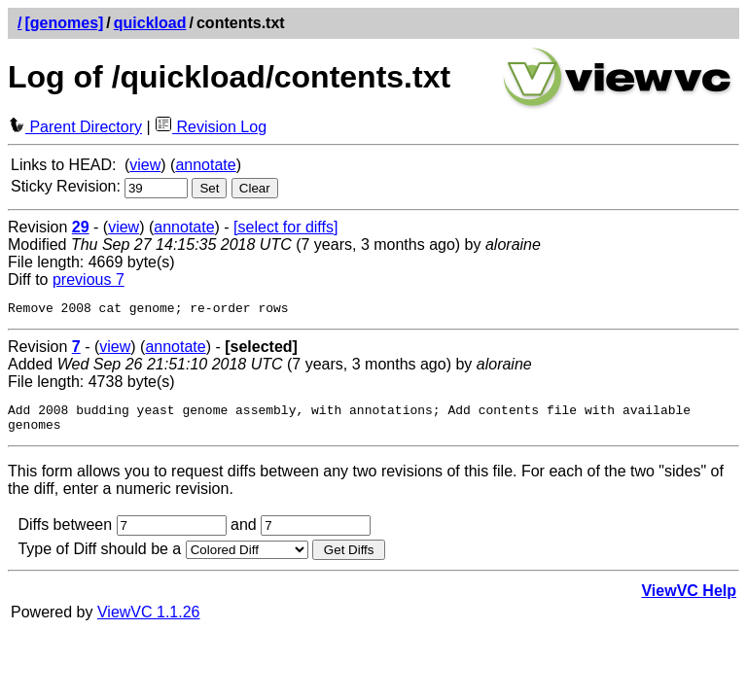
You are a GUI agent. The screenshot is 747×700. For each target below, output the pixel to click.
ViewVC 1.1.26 (148, 620)
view (144, 165)
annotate (205, 165)
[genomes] (63, 23)
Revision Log (211, 127)
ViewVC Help (688, 599)
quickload (150, 23)
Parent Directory (75, 127)
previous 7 (88, 279)
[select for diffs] (285, 227)
